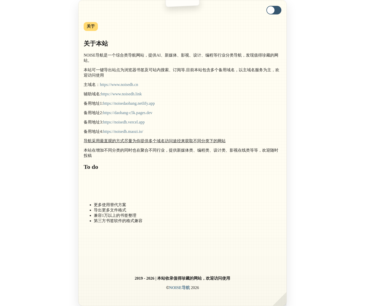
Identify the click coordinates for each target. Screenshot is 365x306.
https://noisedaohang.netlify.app (129, 103)
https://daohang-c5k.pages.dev (127, 113)
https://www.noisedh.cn (119, 84)
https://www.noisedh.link (121, 94)
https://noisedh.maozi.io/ (123, 131)
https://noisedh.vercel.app (123, 122)
